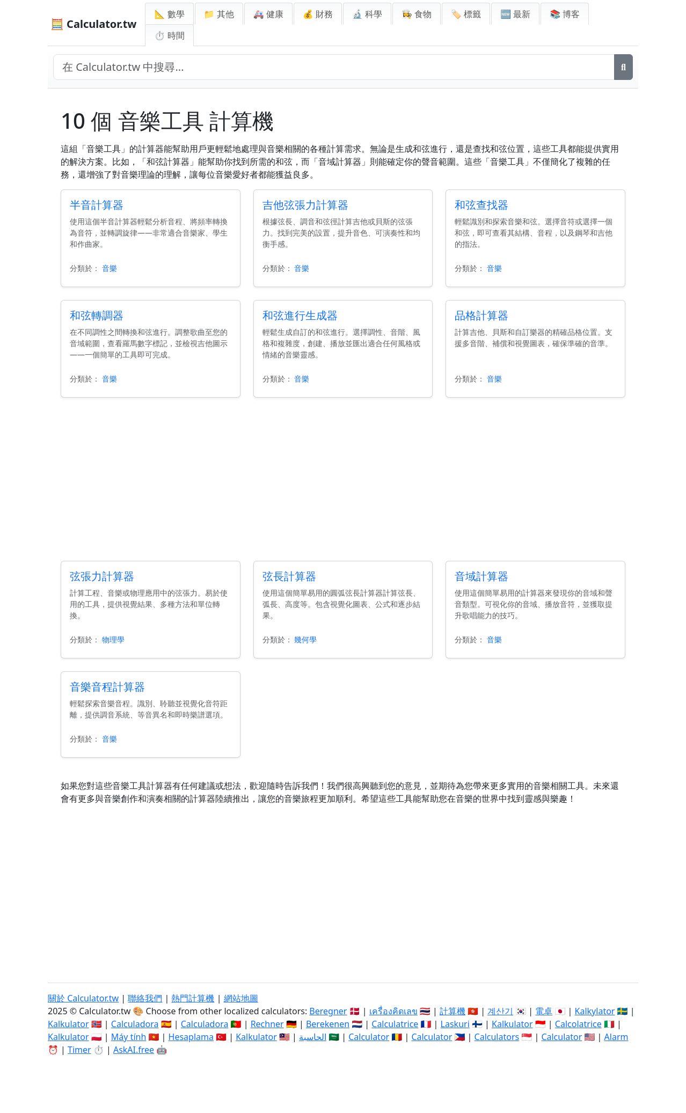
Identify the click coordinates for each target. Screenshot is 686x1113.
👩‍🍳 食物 (417, 14)
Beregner (328, 1011)
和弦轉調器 (96, 315)
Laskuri (455, 1024)
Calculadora (135, 1024)
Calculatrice (394, 1024)
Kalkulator (68, 1024)
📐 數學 (169, 14)
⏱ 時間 (169, 35)
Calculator (368, 1037)
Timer (79, 1050)
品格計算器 (481, 315)
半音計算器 (96, 204)
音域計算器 (481, 576)
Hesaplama (191, 1037)
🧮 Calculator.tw (93, 24)
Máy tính (129, 1037)
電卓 (543, 1011)
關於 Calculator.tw (83, 998)
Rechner (267, 1024)
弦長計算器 (289, 576)
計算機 (452, 1011)
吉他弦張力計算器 (305, 204)
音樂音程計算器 (107, 686)
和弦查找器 (481, 204)
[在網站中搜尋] (334, 67)
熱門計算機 (192, 998)
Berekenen (327, 1024)
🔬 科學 (367, 14)
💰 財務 (318, 14)
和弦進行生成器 (300, 315)
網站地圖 (241, 998)
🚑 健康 (268, 14)
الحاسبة (312, 1037)
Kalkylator (595, 1011)
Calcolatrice (578, 1024)
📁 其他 (219, 14)
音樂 (109, 268)
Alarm (616, 1037)
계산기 (500, 1011)
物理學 (113, 639)
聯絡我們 (145, 998)
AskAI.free (133, 1050)
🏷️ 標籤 (466, 14)
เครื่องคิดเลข (393, 1011)
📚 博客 (565, 14)
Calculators (497, 1037)
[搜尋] (623, 67)
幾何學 (305, 639)
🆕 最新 (515, 14)
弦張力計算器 (102, 576)
